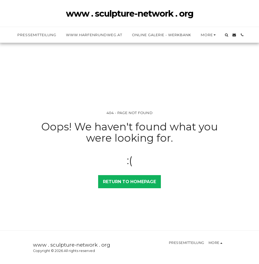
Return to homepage (129, 181)
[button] (226, 35)
